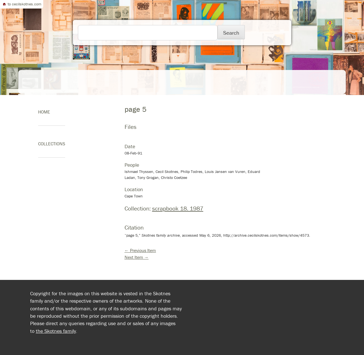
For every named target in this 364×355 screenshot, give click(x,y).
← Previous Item (140, 250)
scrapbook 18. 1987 (177, 208)
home (44, 112)
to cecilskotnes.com (21, 4)
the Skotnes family (56, 331)
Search (231, 32)
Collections (51, 143)
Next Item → (137, 257)
